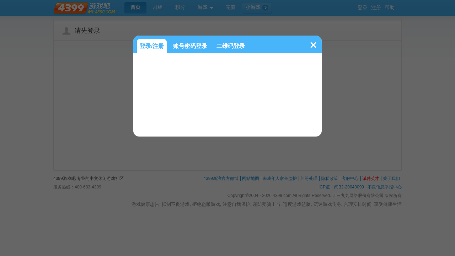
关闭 (313, 45)
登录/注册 (152, 46)
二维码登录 (230, 46)
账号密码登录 (190, 46)
